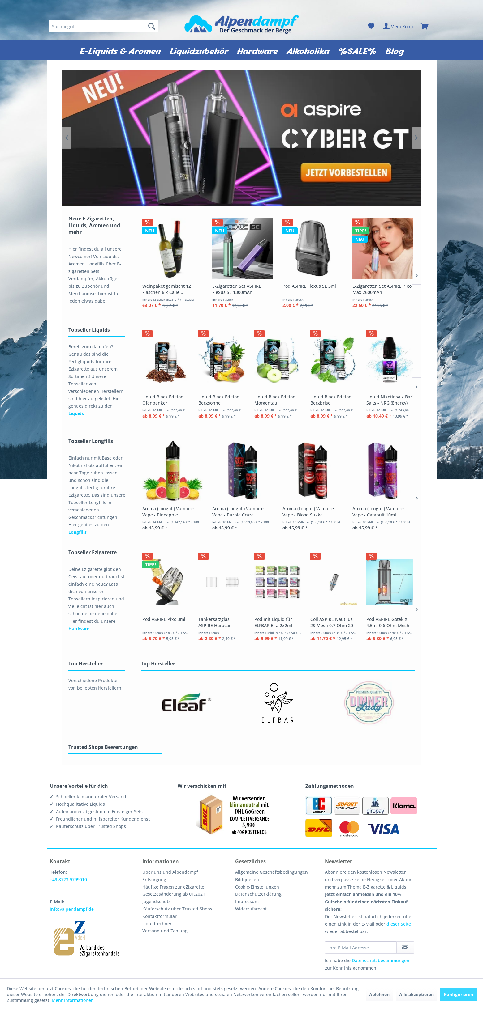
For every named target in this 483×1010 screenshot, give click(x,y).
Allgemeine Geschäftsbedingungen (271, 872)
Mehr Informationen (73, 1000)
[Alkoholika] (308, 50)
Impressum (247, 901)
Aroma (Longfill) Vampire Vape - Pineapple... (168, 512)
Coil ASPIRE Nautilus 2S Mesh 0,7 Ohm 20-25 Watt (379, 623)
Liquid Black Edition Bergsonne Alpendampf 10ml (242, 400)
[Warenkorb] (427, 26)
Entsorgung (154, 879)
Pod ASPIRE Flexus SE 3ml (309, 286)
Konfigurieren (458, 994)
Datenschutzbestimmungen (380, 960)
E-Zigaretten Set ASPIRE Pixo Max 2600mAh (382, 289)
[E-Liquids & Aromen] (120, 50)
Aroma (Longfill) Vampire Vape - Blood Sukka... (308, 512)
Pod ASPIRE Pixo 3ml (163, 620)
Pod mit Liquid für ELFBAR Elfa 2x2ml (309, 623)
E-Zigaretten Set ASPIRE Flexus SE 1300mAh (236, 289)
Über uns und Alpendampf (170, 872)
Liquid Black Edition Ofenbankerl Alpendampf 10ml (169, 400)
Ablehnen (379, 994)
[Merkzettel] (371, 26)
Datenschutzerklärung (258, 894)
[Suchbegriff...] (103, 26)
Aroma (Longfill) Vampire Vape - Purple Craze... (238, 512)
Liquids (76, 413)
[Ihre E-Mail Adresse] (361, 947)
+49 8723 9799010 (68, 879)
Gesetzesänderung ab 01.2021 (173, 894)
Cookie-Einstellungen (257, 887)
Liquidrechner (157, 924)
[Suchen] (151, 26)
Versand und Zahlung (165, 931)
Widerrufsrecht (251, 909)
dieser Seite (398, 924)
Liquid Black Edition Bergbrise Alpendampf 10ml (381, 400)
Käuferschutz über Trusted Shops (177, 909)
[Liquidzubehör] (199, 50)
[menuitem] (103, 26)
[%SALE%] (357, 50)
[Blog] (394, 50)
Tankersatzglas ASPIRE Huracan (235, 623)
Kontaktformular (159, 916)
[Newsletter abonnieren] (405, 947)
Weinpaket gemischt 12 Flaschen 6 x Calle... (166, 289)
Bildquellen (247, 879)
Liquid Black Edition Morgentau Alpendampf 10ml (307, 400)
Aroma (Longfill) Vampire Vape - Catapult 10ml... (378, 512)
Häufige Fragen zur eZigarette (173, 887)
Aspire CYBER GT (241, 138)
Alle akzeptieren (416, 994)
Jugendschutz (156, 901)
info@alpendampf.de (72, 909)
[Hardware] (257, 50)
